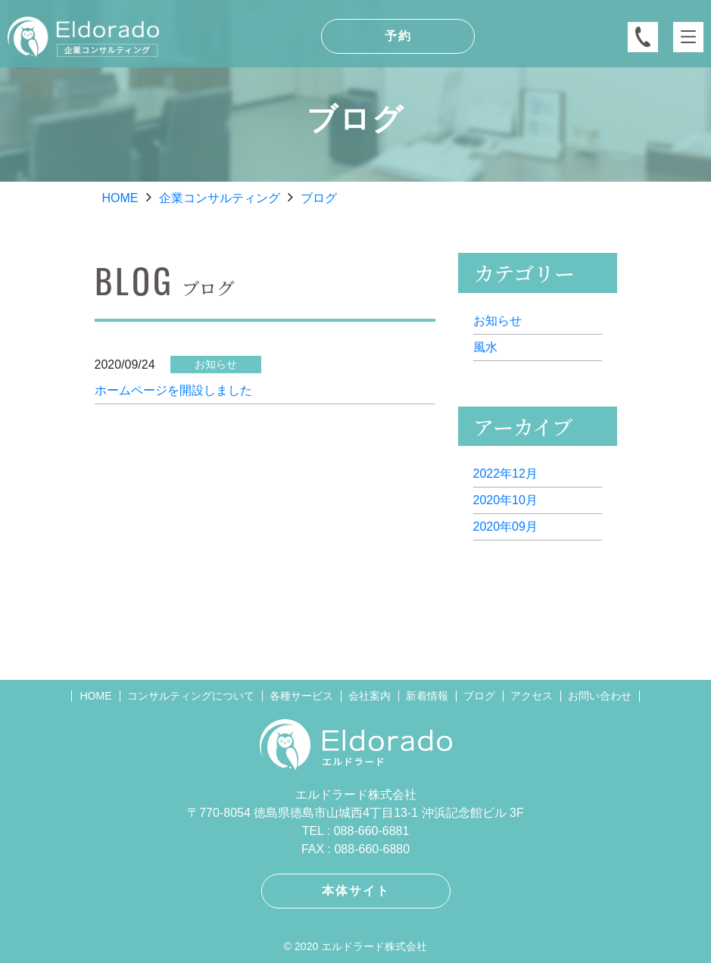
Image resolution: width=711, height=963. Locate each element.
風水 (485, 347)
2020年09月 (505, 526)
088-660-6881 (372, 830)
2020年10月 (505, 500)
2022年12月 (505, 473)
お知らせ (497, 320)
